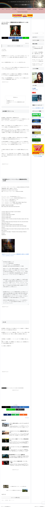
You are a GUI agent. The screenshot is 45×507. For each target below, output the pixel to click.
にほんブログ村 (35, 89)
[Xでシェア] (6, 38)
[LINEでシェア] (20, 38)
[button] (24, 38)
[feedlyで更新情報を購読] (15, 412)
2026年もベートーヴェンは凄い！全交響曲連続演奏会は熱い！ (37, 48)
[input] (38, 33)
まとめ (8, 101)
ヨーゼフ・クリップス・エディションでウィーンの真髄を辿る (37, 60)
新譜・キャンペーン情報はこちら (38, 117)
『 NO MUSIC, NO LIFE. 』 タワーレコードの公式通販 (22, 17)
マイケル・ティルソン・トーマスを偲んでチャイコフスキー (37, 64)
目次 (14, 94)
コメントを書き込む (15, 496)
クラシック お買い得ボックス (37, 123)
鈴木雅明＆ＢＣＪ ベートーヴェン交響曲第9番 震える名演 (16, 99)
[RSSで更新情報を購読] (17, 412)
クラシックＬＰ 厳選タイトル (37, 129)
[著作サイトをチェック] (13, 412)
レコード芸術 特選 (35, 142)
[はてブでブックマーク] (15, 38)
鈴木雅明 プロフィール (10, 98)
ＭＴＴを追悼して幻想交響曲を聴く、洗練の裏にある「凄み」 (37, 53)
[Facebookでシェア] (11, 38)
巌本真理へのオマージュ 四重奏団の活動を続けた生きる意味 (37, 57)
